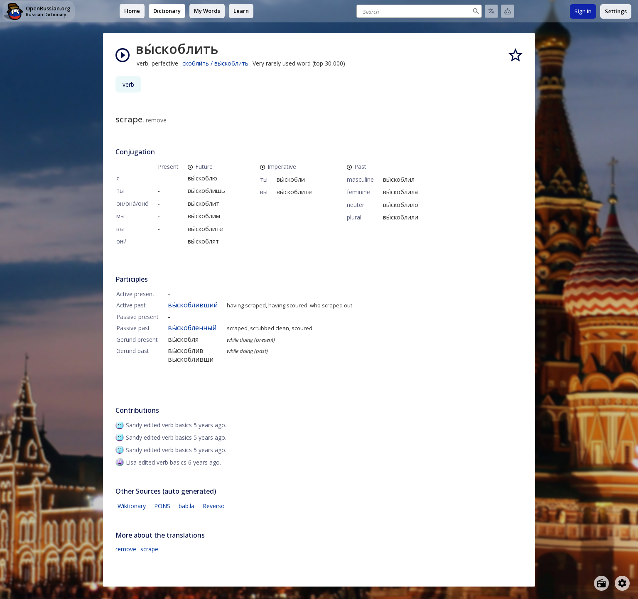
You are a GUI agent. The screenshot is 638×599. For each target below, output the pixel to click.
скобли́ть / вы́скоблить (215, 63)
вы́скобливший (193, 304)
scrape (149, 549)
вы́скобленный (192, 327)
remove (125, 549)
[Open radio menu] (601, 583)
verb (128, 84)
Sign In (582, 11)
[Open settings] (622, 583)
